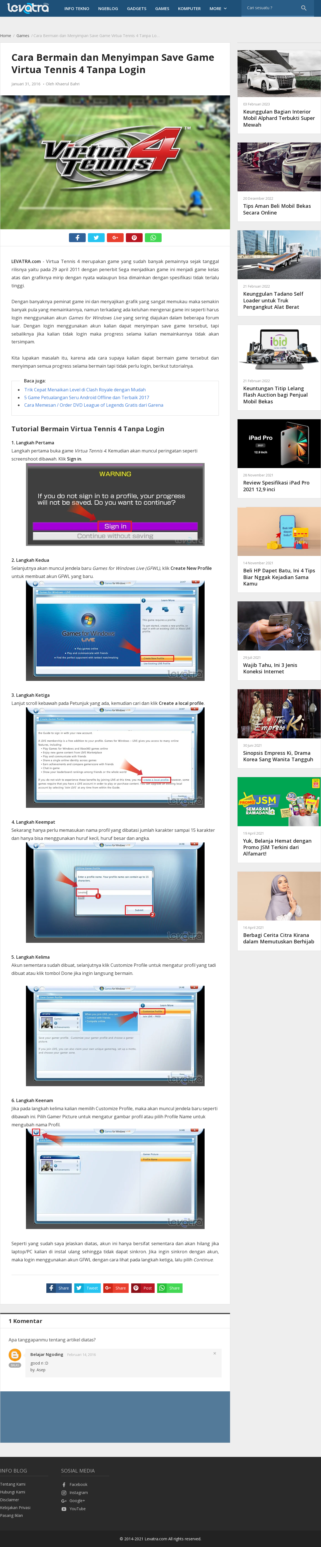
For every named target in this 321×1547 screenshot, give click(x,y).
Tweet (86, 1288)
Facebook (74, 1484)
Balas (15, 1365)
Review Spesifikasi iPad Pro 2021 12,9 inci (279, 482)
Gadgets (136, 8)
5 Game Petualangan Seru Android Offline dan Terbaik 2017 (86, 397)
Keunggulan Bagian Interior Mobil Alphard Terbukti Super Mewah (279, 115)
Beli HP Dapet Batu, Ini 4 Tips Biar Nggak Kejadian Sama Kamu (279, 573)
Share (57, 1288)
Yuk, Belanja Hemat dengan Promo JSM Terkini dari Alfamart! (279, 844)
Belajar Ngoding (46, 1354)
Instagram (74, 1492)
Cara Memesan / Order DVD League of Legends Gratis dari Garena (93, 405)
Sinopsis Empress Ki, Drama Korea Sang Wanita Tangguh (279, 753)
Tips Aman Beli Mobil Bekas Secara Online (279, 206)
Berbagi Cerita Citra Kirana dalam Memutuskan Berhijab (279, 935)
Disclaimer (9, 1499)
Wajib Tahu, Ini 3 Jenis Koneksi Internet (279, 665)
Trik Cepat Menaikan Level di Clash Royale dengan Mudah (85, 390)
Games (162, 8)
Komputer (189, 8)
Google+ (73, 1500)
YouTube (73, 1508)
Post (141, 1288)
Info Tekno (76, 8)
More (219, 8)
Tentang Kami (12, 1484)
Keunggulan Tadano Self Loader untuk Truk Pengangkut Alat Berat (279, 297)
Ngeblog (108, 8)
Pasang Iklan (11, 1515)
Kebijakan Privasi (15, 1507)
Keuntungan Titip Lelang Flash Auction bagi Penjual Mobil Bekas (279, 391)
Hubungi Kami (12, 1492)
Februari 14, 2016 (81, 1354)
